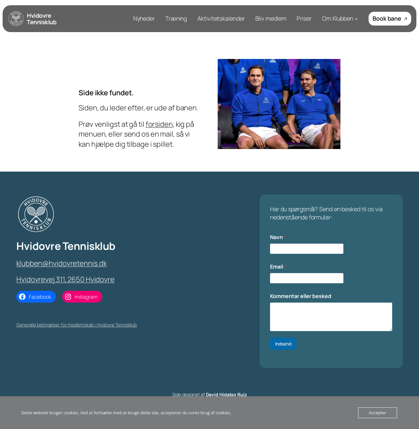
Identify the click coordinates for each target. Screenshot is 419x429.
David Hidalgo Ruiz (226, 394)
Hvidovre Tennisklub (41, 18)
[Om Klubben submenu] (356, 19)
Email (278, 267)
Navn (278, 237)
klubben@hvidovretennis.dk (61, 263)
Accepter (377, 413)
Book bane (390, 18)
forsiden (159, 124)
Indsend (283, 344)
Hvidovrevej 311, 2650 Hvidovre (65, 279)
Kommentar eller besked (300, 296)
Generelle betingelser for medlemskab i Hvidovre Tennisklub (76, 325)
